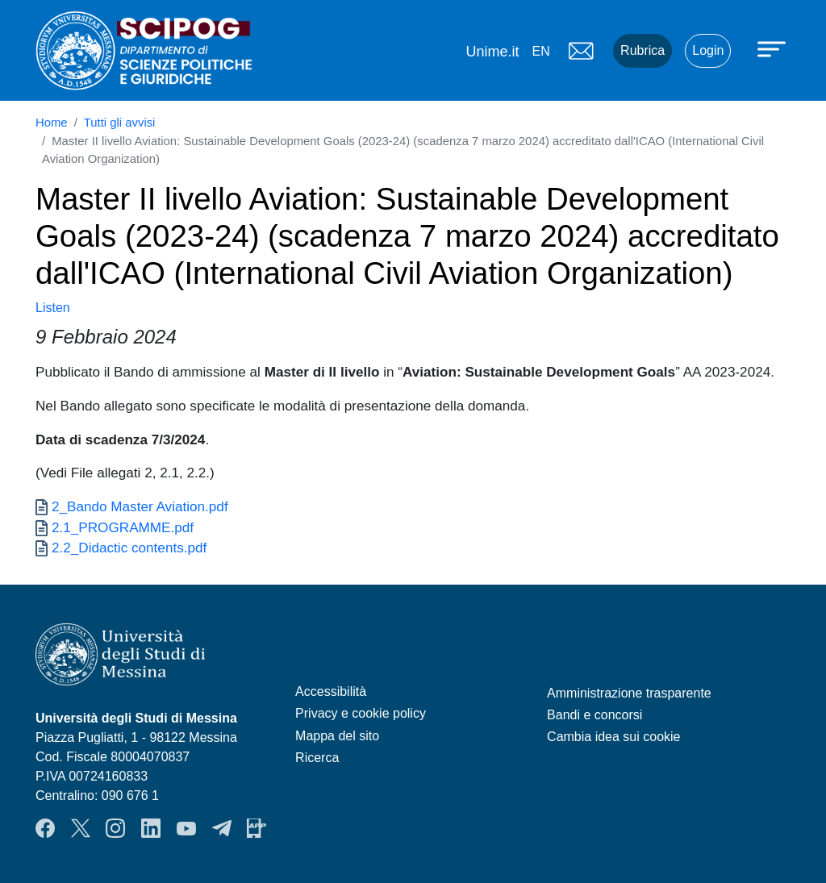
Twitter (80, 828)
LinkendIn (151, 828)
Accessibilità (330, 691)
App (256, 828)
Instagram (115, 828)
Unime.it (492, 52)
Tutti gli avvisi (120, 122)
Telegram (222, 828)
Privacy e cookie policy (360, 713)
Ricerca (317, 757)
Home (51, 122)
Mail (580, 51)
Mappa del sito (337, 736)
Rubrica (642, 50)
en (540, 51)
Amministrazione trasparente (629, 693)
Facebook (45, 828)
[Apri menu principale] (774, 48)
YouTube (186, 828)
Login (708, 50)
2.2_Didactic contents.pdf (129, 547)
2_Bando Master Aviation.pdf (140, 506)
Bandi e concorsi (594, 715)
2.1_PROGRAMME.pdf (123, 527)
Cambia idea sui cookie (613, 736)
